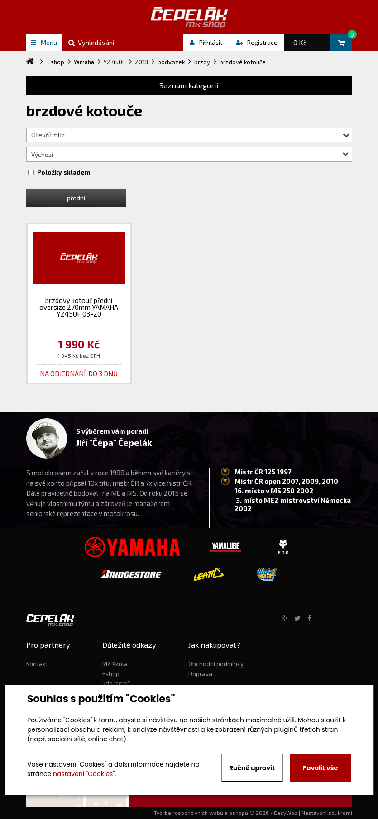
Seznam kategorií (189, 85)
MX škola (115, 664)
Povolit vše (320, 767)
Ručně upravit (252, 767)
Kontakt (37, 664)
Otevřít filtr (190, 135)
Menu (44, 42)
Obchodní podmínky (216, 664)
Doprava (200, 673)
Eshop (111, 673)
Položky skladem (63, 172)
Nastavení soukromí (326, 813)
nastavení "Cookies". (84, 773)
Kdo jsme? (116, 683)
